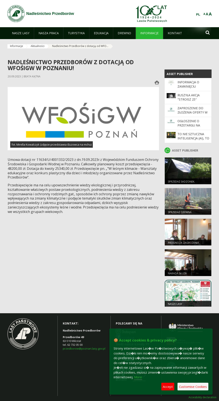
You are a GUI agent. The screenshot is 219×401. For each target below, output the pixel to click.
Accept (168, 386)
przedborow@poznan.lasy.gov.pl (84, 348)
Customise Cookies (193, 386)
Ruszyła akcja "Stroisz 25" (188, 97)
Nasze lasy (175, 304)
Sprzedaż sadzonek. (181, 181)
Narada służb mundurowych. (178, 275)
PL (198, 14)
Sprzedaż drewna (180, 212)
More (138, 377)
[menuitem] (20, 33)
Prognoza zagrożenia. (184, 243)
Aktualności (37, 46)
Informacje (16, 46)
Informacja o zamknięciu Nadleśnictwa (189, 86)
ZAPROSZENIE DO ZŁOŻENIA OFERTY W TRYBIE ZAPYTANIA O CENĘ (192, 114)
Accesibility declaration (202, 397)
